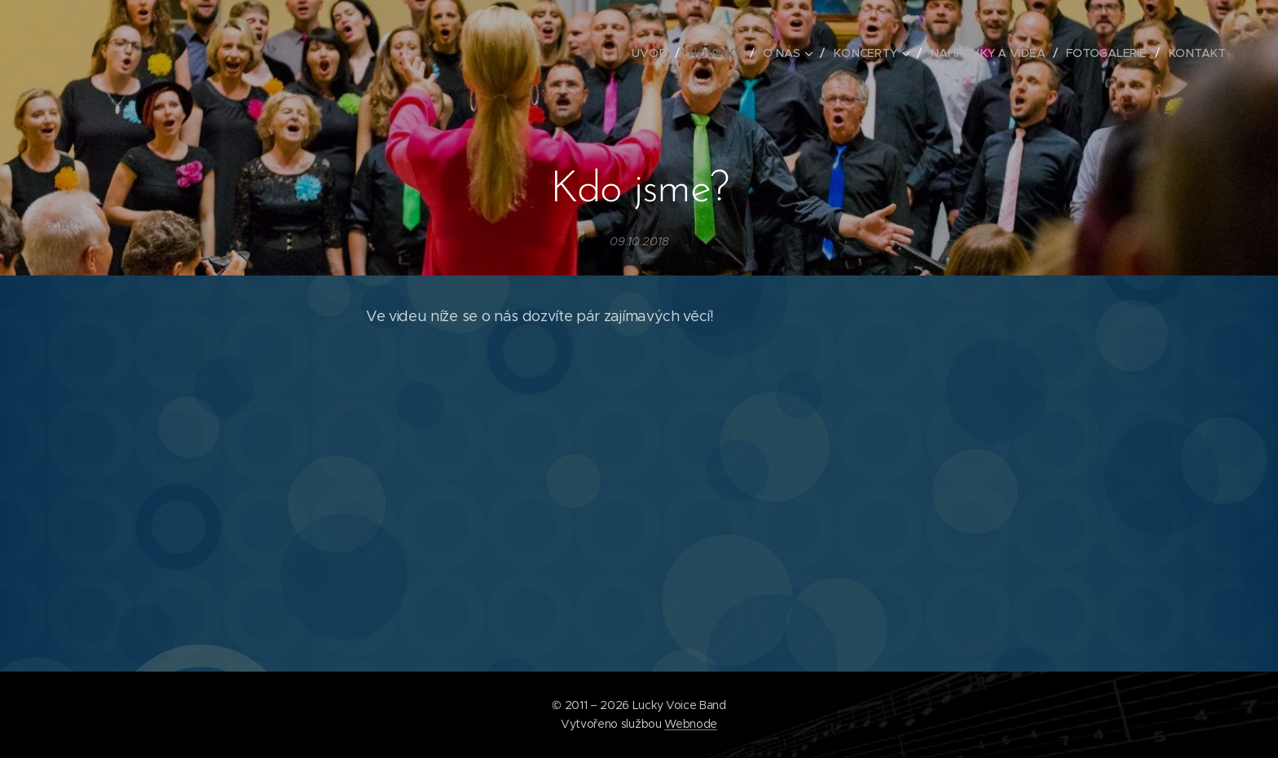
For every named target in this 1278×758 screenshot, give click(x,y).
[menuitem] (657, 53)
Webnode (690, 723)
